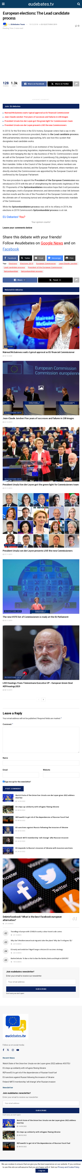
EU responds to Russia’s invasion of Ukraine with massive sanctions (44, 848)
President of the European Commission (45, 267)
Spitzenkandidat (11, 271)
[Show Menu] (3, 4)
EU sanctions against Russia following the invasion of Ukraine (41, 827)
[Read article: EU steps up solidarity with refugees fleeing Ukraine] (8, 809)
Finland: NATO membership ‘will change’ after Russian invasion (41, 838)
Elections (13, 264)
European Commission (46, 264)
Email (5, 770)
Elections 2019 (26, 264)
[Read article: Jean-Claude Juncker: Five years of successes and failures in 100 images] (41, 388)
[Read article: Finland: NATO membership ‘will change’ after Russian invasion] (8, 840)
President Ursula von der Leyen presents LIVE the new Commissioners (36, 125)
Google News (52, 243)
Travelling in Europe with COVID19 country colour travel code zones (36, 931)
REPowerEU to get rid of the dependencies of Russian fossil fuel (42, 817)
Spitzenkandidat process (32, 271)
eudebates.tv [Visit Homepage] (41, 4)
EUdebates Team (18, 24)
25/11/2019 (7, 620)
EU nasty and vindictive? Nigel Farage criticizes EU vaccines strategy (37, 949)
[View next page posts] (43, 699)
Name (5, 758)
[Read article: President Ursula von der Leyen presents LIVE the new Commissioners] (41, 520)
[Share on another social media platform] (76, 83)
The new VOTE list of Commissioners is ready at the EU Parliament (36, 616)
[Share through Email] (39, 258)
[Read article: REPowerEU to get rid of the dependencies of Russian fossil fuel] (8, 820)
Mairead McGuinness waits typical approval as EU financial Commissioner (37, 112)
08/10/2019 (7, 690)
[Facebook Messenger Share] (55, 258)
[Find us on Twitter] (8, 1050)
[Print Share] (69, 258)
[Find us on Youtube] (18, 1050)
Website (46, 770)
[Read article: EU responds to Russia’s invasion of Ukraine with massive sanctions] (8, 850)
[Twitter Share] (25, 258)
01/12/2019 (7, 422)
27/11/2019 (7, 488)
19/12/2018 (33, 24)
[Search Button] (78, 4)
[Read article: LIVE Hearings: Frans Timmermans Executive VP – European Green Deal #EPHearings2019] (41, 652)
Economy (9, 347)
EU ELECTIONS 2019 (49, 24)
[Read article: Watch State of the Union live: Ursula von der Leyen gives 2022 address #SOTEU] (8, 798)
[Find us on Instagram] (13, 1050)
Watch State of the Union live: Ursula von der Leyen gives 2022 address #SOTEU (36, 1063)
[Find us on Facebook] (3, 1050)
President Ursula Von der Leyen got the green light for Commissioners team (39, 121)
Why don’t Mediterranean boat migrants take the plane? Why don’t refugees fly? (41, 940)
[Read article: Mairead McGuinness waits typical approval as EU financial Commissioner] (41, 322)
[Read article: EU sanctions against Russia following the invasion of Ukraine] (8, 830)
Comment (8, 724)
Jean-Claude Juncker (68, 264)
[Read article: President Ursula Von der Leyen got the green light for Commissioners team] (41, 454)
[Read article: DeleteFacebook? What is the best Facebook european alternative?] (41, 885)
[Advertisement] (41, 93)
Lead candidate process (14, 267)
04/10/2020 (7, 356)
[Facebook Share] (10, 258)
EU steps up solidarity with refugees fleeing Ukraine (37, 807)
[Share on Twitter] (60, 83)
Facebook (11, 249)
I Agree (41, 1171)
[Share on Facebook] (34, 83)
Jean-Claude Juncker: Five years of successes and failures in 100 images (36, 117)
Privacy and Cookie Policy (68, 1167)
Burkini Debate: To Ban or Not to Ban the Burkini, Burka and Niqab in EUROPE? (40, 958)
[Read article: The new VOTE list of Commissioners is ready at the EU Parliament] (41, 586)
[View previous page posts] (39, 699)
